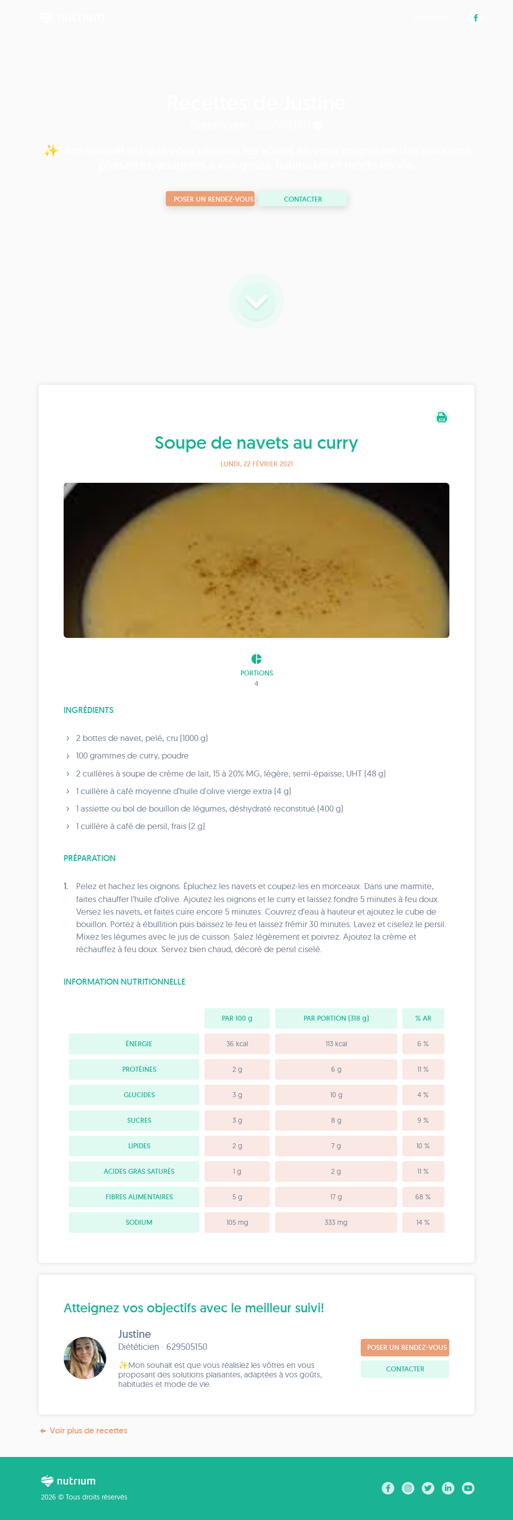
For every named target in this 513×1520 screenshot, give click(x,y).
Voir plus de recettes (83, 1430)
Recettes (431, 17)
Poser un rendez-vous (213, 199)
